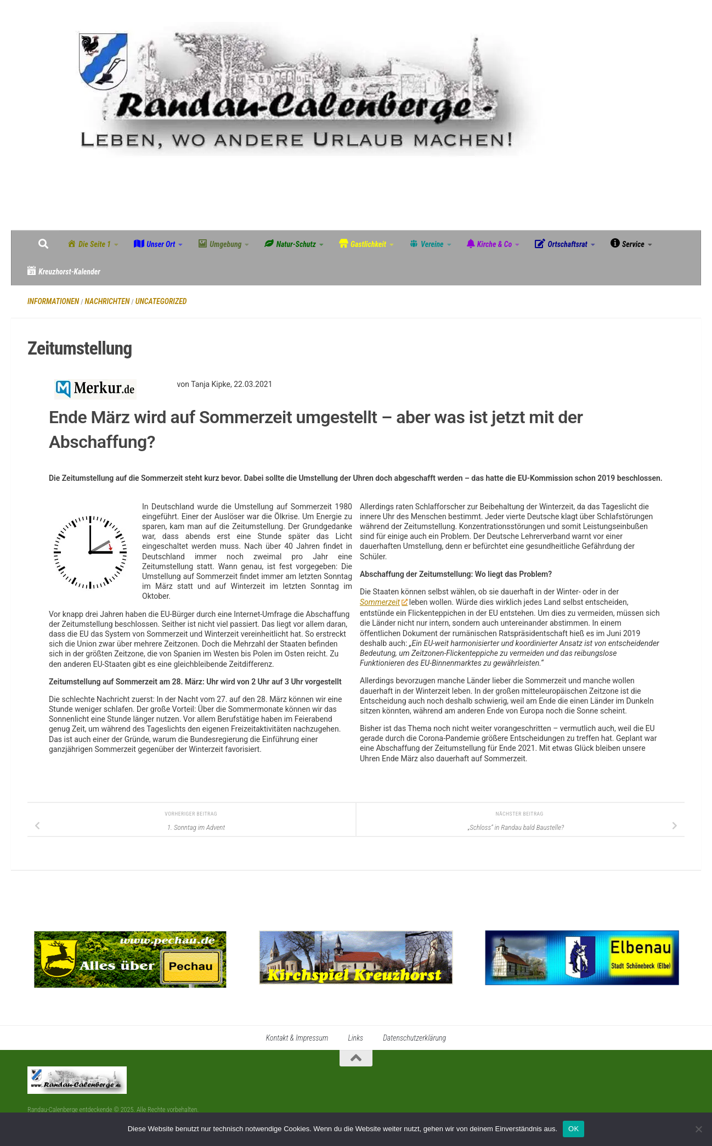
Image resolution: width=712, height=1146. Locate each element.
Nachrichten (107, 301)
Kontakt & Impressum (297, 1037)
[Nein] (698, 1128)
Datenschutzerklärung (414, 1037)
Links (355, 1037)
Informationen (53, 301)
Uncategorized (161, 301)
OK (573, 1129)
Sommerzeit (383, 602)
